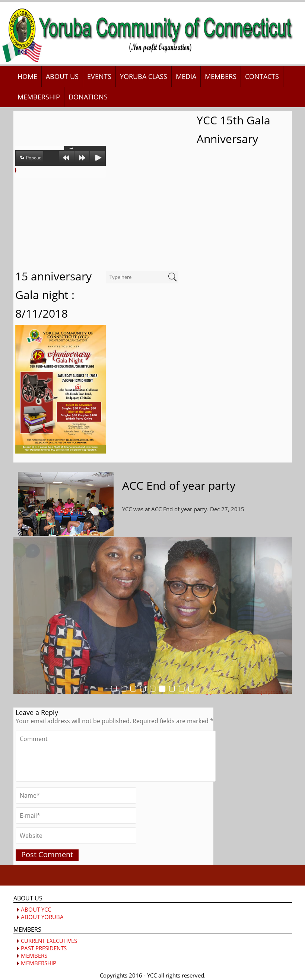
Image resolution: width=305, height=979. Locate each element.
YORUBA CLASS (143, 76)
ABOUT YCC (36, 909)
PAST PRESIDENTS (44, 948)
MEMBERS (220, 76)
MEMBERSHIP (39, 96)
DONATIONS (88, 96)
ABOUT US (62, 76)
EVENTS (99, 76)
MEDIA (186, 76)
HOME (27, 76)
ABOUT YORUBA (42, 917)
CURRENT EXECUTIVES (49, 940)
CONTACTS (262, 76)
